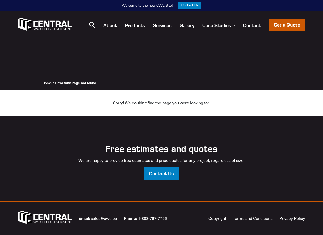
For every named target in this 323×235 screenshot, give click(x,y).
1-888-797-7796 (145, 218)
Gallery (187, 25)
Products (135, 25)
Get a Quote (287, 24)
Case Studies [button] (218, 25)
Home (47, 82)
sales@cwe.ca (97, 218)
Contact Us (189, 5)
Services (162, 25)
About (110, 25)
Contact (252, 25)
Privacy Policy (292, 218)
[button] (92, 25)
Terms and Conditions (253, 218)
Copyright (217, 218)
